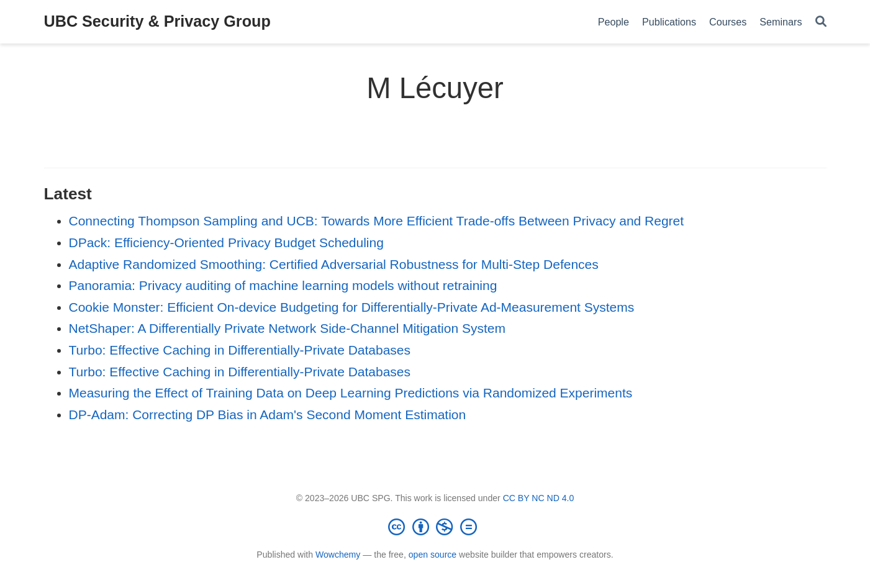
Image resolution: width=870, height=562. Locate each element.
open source (432, 555)
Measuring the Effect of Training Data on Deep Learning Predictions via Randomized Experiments (351, 393)
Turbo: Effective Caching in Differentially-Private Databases (240, 350)
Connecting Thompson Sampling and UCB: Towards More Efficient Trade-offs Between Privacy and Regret (376, 221)
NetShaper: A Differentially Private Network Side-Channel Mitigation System (287, 328)
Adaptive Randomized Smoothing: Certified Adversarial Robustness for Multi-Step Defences (334, 264)
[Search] (821, 22)
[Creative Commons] (435, 527)
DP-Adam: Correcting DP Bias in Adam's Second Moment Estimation (267, 414)
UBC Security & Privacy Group (157, 21)
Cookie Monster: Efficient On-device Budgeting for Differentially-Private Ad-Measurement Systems (352, 307)
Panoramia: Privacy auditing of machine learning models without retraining (283, 285)
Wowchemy (337, 555)
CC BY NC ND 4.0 (538, 498)
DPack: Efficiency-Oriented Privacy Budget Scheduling (226, 242)
